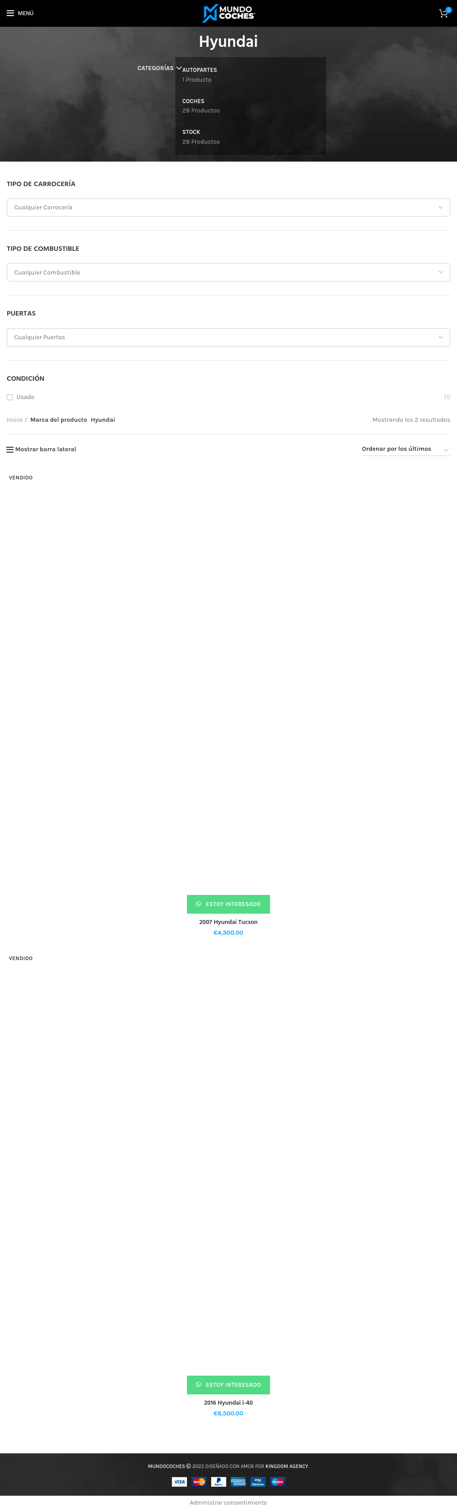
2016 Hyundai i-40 (228, 1403)
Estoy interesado (232, 904)
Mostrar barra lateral (45, 449)
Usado (25, 397)
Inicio (15, 420)
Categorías (155, 68)
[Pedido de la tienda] (405, 450)
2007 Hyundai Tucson (228, 922)
